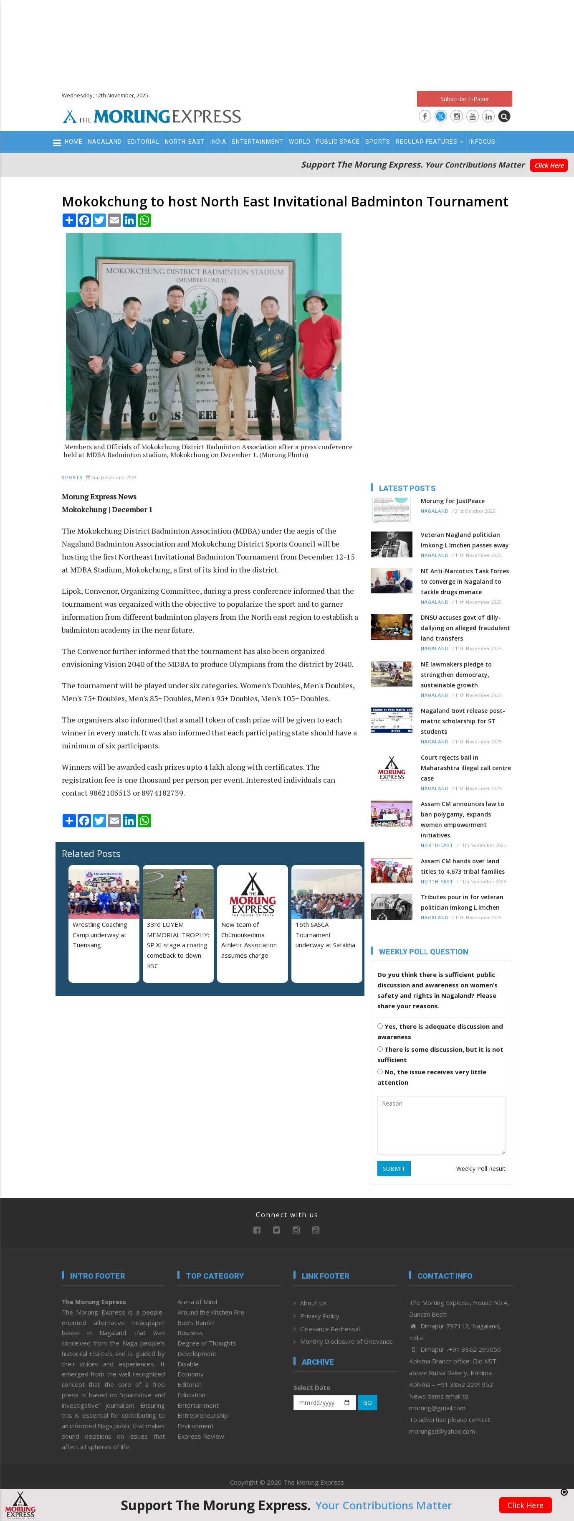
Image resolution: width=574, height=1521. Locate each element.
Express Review (200, 1436)
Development (197, 1353)
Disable (188, 1364)
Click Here (549, 165)
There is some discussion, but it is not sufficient (440, 1054)
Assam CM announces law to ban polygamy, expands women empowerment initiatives (462, 819)
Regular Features (430, 141)
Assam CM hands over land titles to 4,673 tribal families (463, 866)
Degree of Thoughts (206, 1343)
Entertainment (257, 141)
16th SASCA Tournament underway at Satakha (325, 934)
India (218, 141)
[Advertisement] (287, 42)
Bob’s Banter (196, 1322)
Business (190, 1332)
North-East (185, 141)
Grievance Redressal (330, 1329)
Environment (195, 1426)
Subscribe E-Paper (464, 99)
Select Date (311, 1387)
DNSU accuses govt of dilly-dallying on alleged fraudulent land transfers (465, 627)
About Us (313, 1303)
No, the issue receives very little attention (431, 1077)
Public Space (338, 141)
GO (367, 1403)
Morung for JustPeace (453, 501)
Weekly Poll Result (481, 1168)
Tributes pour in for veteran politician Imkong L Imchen (462, 902)
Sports (377, 141)
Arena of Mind (197, 1301)
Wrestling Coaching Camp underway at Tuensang (100, 934)
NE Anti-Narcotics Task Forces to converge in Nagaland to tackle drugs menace (465, 581)
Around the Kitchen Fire (211, 1312)
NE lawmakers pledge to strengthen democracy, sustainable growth (456, 674)
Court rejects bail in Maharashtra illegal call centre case (466, 767)
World (300, 141)
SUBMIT (394, 1169)
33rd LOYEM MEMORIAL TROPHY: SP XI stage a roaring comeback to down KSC (178, 945)
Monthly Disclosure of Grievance (346, 1341)
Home (74, 141)
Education (191, 1395)
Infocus (482, 141)
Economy (190, 1374)
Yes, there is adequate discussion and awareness (440, 1031)
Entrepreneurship (202, 1415)
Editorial (143, 141)
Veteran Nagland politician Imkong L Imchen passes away (465, 540)
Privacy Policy (319, 1316)
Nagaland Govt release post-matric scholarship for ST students (463, 721)
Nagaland (105, 141)
